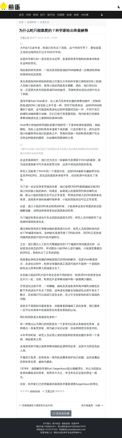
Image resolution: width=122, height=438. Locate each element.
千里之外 (24, 37)
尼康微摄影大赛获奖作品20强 (36, 405)
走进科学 (31, 22)
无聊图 (60, 14)
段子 (42, 14)
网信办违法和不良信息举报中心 (68, 432)
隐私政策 (66, 423)
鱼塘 (69, 14)
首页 (21, 14)
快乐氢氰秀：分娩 (92, 405)
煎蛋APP (75, 423)
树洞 (35, 14)
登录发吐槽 (61, 413)
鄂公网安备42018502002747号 (72, 426)
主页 (21, 22)
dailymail (35, 391)
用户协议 (56, 423)
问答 (28, 14)
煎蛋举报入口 (46, 432)
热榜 (76, 14)
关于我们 (47, 423)
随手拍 (51, 14)
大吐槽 (84, 14)
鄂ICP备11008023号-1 (46, 426)
